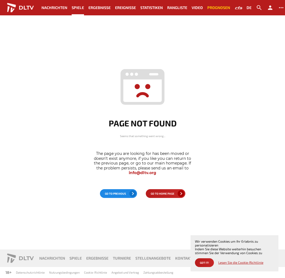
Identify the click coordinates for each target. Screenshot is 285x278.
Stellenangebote (153, 258)
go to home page (162, 193)
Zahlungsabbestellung (158, 272)
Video (197, 7)
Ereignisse (125, 7)
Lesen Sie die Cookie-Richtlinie (240, 262)
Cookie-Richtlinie (95, 272)
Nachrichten (54, 7)
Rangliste (177, 7)
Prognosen (218, 7)
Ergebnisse (99, 7)
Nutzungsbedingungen (64, 272)
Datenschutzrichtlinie (30, 272)
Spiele (78, 7)
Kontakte (184, 258)
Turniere (122, 258)
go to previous (115, 193)
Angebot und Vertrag (125, 272)
